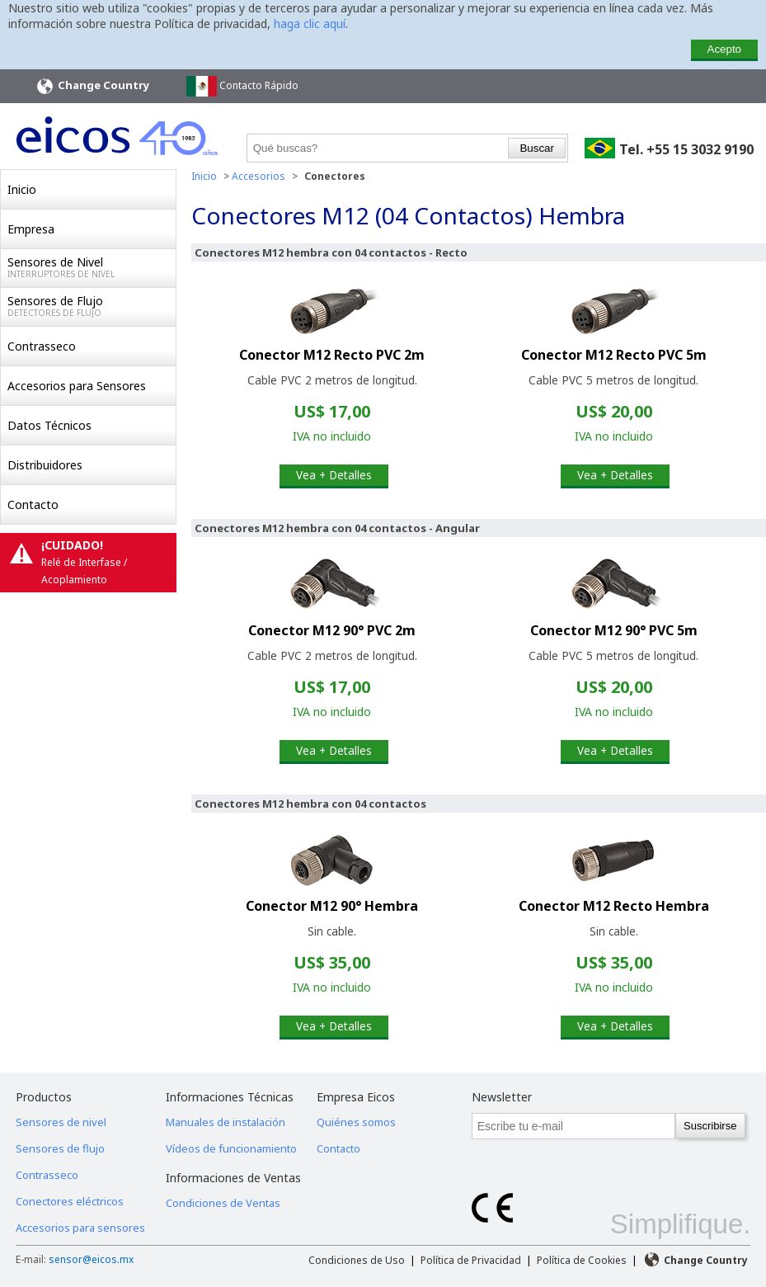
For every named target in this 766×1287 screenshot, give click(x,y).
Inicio (21, 189)
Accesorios (258, 176)
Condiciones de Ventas (223, 1202)
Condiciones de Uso (356, 1260)
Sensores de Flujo (91, 306)
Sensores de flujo (60, 1148)
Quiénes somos (356, 1122)
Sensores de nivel (61, 1122)
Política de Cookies (582, 1260)
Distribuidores (44, 465)
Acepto (724, 49)
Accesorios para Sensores (76, 386)
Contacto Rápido (242, 86)
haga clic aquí (309, 23)
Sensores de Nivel (91, 267)
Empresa (30, 229)
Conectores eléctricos (70, 1201)
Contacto (33, 504)
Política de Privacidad (471, 1260)
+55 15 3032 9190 (700, 149)
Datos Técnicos (49, 425)
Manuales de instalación (225, 1122)
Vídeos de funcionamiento (231, 1148)
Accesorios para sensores (80, 1227)
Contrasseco (41, 346)
